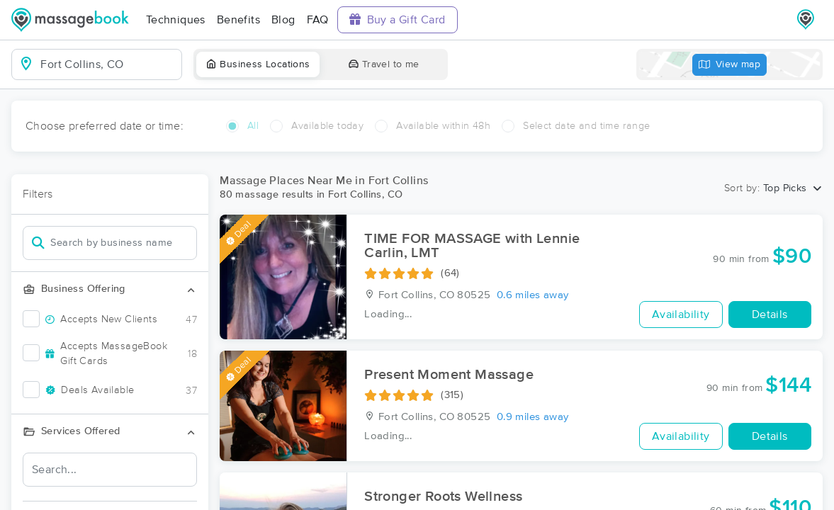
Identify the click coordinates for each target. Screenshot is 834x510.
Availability (681, 314)
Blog (283, 20)
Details (770, 314)
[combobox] (108, 64)
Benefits (238, 20)
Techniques (175, 20)
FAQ (318, 20)
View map (730, 65)
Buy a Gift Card (397, 19)
